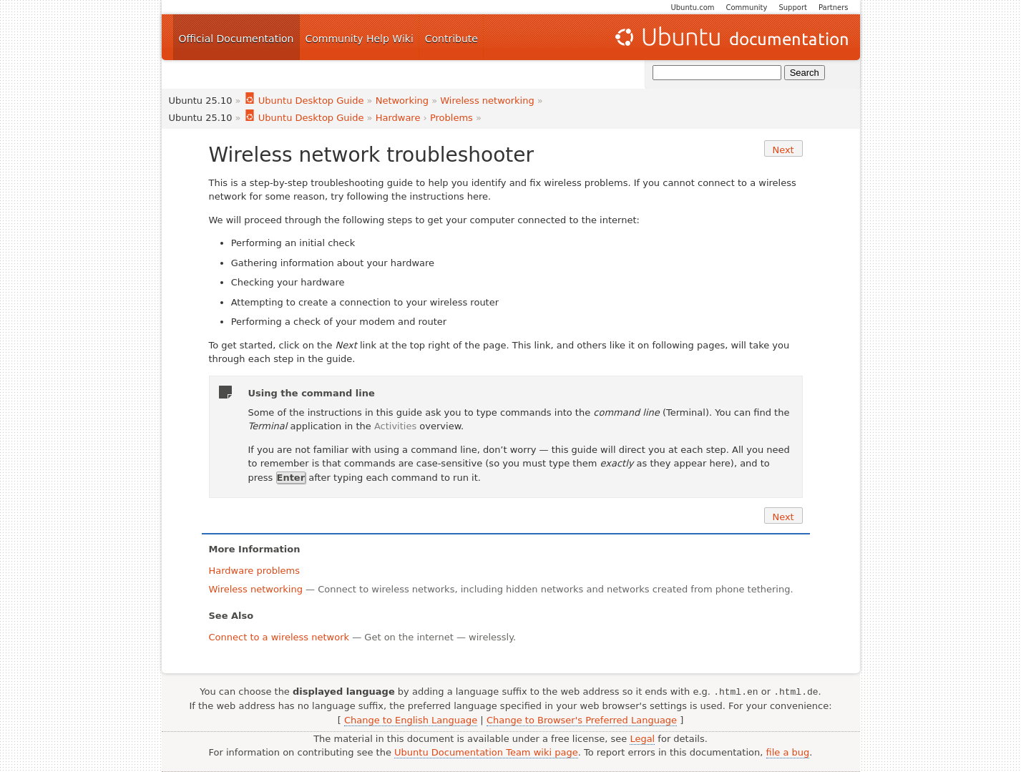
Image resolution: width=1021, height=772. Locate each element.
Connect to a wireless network (279, 637)
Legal (642, 738)
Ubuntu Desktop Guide (304, 100)
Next (782, 150)
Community (747, 7)
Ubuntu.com (692, 7)
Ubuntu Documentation (730, 37)
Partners (834, 7)
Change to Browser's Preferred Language (582, 720)
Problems (451, 117)
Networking (402, 100)
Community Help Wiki (360, 38)
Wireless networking (487, 100)
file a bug (788, 752)
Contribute (451, 38)
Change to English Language (410, 720)
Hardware (398, 117)
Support (792, 7)
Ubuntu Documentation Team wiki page (486, 752)
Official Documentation (236, 38)
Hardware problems (254, 570)
